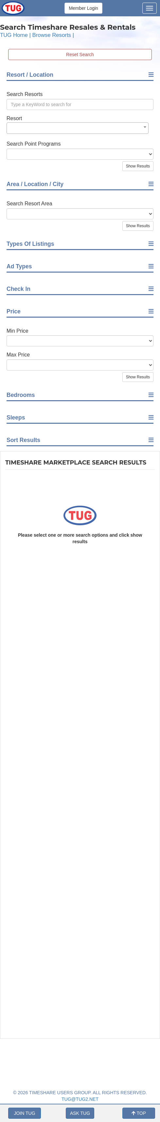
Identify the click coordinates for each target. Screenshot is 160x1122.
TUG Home (14, 35)
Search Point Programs (34, 144)
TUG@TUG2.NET (80, 1099)
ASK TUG (80, 1113)
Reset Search (80, 54)
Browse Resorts (51, 35)
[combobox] (78, 128)
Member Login (83, 8)
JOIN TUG (24, 1113)
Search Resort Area (29, 203)
